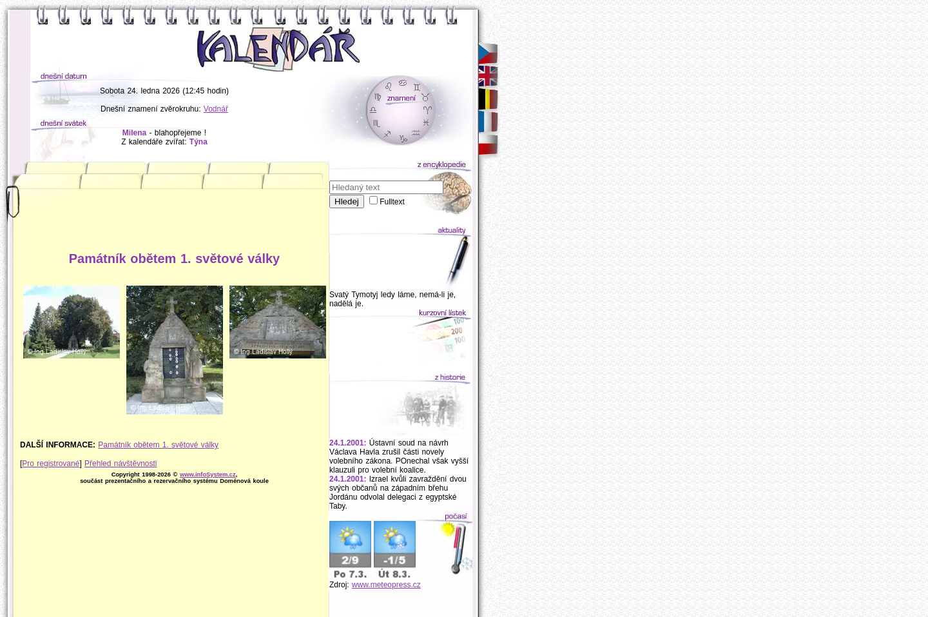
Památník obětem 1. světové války (158, 444)
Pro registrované (50, 463)
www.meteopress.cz (386, 584)
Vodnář (216, 108)
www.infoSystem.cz (208, 474)
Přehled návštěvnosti (120, 463)
